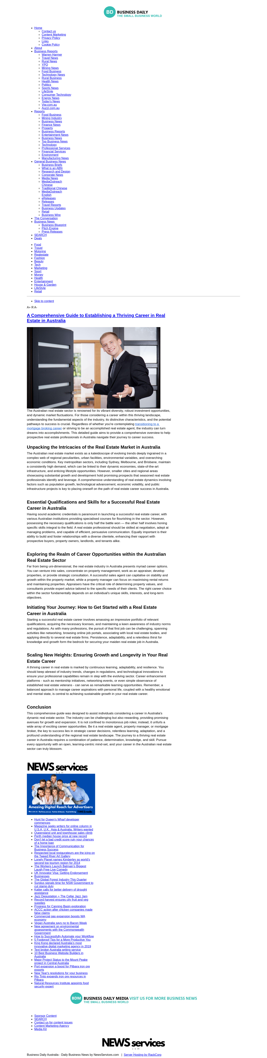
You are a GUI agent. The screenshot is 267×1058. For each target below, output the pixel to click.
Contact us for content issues (53, 1022)
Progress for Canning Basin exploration (60, 906)
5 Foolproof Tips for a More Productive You (62, 939)
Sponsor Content (45, 1015)
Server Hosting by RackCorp (142, 1054)
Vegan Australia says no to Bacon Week (60, 923)
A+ (29, 307)
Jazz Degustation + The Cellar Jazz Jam (61, 896)
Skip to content (44, 301)
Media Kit (40, 1029)
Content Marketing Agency (51, 1025)
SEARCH (40, 1019)
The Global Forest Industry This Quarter (60, 879)
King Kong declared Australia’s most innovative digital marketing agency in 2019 (62, 944)
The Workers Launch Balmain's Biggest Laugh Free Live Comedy (60, 868)
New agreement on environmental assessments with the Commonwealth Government (59, 930)
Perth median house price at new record (60, 836)
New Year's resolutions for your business (61, 973)
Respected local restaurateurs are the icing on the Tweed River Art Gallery (64, 854)
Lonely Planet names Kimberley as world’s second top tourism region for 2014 (62, 861)
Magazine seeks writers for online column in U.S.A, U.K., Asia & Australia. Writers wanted (63, 828)
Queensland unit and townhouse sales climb (63, 832)
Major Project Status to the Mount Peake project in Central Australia (61, 961)
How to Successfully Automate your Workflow (64, 936)
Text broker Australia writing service (57, 949)
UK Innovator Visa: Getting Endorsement (61, 872)
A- (35, 307)
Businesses (42, 876)
